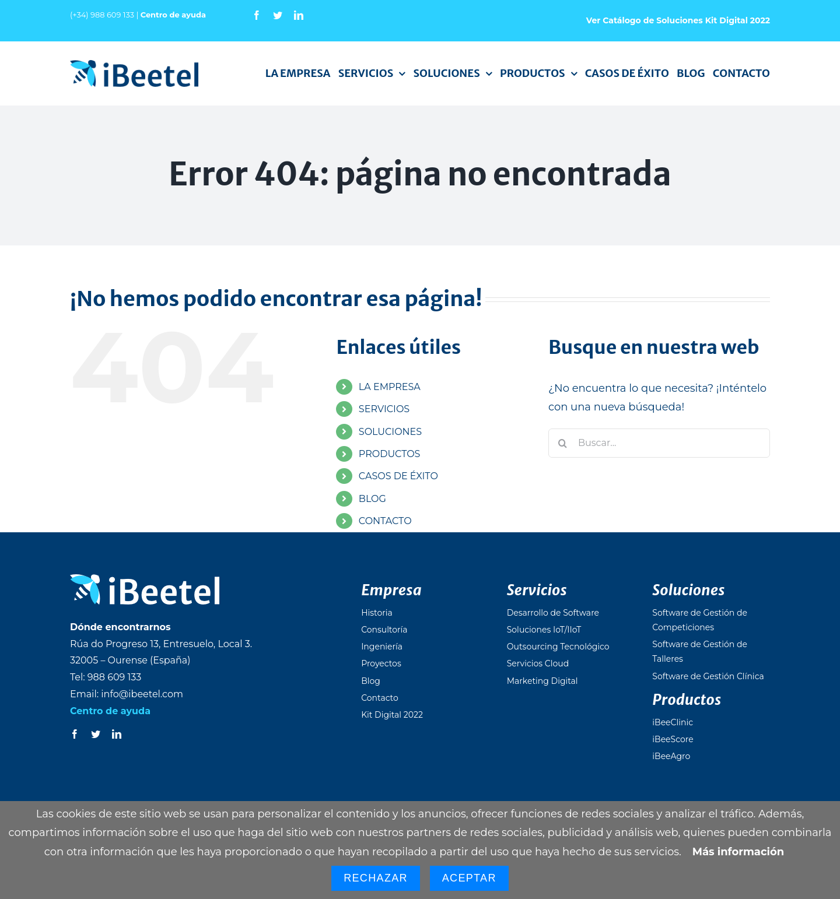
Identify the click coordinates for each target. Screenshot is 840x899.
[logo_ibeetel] (134, 65)
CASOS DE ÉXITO (398, 476)
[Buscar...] (659, 443)
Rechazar (376, 878)
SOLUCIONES (390, 431)
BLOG (372, 498)
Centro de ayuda (173, 14)
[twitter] (277, 15)
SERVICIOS (384, 409)
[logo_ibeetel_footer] (144, 579)
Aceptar (469, 878)
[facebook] (256, 15)
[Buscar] (563, 443)
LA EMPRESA (390, 386)
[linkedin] (298, 15)
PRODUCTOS (390, 453)
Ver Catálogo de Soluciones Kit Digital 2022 (678, 20)
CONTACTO (385, 520)
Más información (738, 851)
